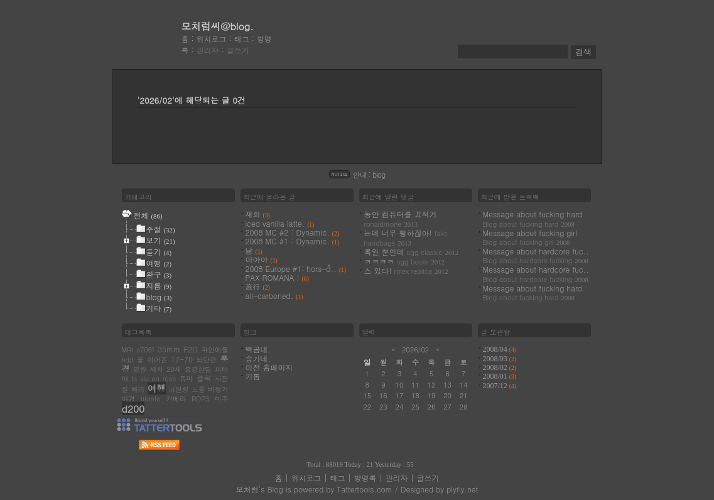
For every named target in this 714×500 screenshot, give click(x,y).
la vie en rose (154, 378)
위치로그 (212, 38)
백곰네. (258, 349)
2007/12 (500, 385)
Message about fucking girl (530, 237)
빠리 (138, 389)
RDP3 (200, 398)
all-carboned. (274, 295)
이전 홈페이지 (269, 367)
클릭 (204, 377)
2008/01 (500, 376)
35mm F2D (178, 349)
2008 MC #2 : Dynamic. (292, 232)
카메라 (176, 398)
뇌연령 (178, 389)
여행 (157, 388)
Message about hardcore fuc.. (536, 255)
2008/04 (500, 349)
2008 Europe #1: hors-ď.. (296, 268)
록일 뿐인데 (411, 251)
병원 (140, 369)
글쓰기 (238, 50)
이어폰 (157, 359)
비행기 (218, 389)
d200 (133, 408)
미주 (222, 398)
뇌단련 (207, 359)
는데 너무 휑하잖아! (406, 237)
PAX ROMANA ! (277, 277)
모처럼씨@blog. (217, 26)
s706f (145, 349)
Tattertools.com (364, 489)
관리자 (208, 50)
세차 (156, 369)
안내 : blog (369, 174)
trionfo (151, 398)
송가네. (258, 358)
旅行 (258, 286)
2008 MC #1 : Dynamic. (292, 241)
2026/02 (415, 349)
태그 (241, 38)
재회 (258, 214)
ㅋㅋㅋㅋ (404, 261)
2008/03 (500, 358)
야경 (129, 398)
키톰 (253, 376)
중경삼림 (198, 369)
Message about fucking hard (533, 218)
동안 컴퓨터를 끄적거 (400, 218)
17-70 (182, 359)
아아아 (262, 259)
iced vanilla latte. (280, 223)
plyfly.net (462, 489)
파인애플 (214, 349)
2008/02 (500, 367)
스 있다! (406, 270)
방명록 (365, 477)
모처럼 (247, 489)
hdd (128, 359)
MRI (128, 349)
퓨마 (186, 378)
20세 (173, 369)
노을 (198, 389)
